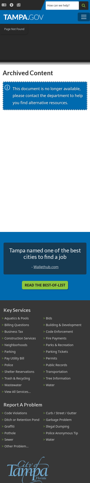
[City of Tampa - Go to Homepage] (23, 17)
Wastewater (13, 385)
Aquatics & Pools (16, 318)
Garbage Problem (59, 420)
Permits (51, 358)
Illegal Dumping (57, 426)
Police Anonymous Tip (62, 433)
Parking (10, 351)
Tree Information (58, 378)
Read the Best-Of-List (45, 285)
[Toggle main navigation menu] (84, 16)
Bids (49, 318)
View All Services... (17, 392)
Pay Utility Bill (14, 358)
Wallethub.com (46, 266)
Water (50, 385)
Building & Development (63, 325)
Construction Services (20, 338)
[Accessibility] (11, 5)
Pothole (10, 433)
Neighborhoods (15, 345)
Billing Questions (16, 325)
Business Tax (13, 331)
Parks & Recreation (59, 345)
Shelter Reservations (19, 371)
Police (8, 365)
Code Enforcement (59, 331)
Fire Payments (56, 338)
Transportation (56, 371)
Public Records (56, 365)
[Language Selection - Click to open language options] (4, 5)
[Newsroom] (18, 5)
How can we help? (58, 5)
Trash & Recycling (17, 378)
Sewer (8, 439)
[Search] (83, 5)
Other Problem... (16, 446)
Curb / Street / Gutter (61, 413)
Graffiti (9, 426)
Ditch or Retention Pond (21, 420)
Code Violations (15, 413)
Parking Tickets (57, 351)
